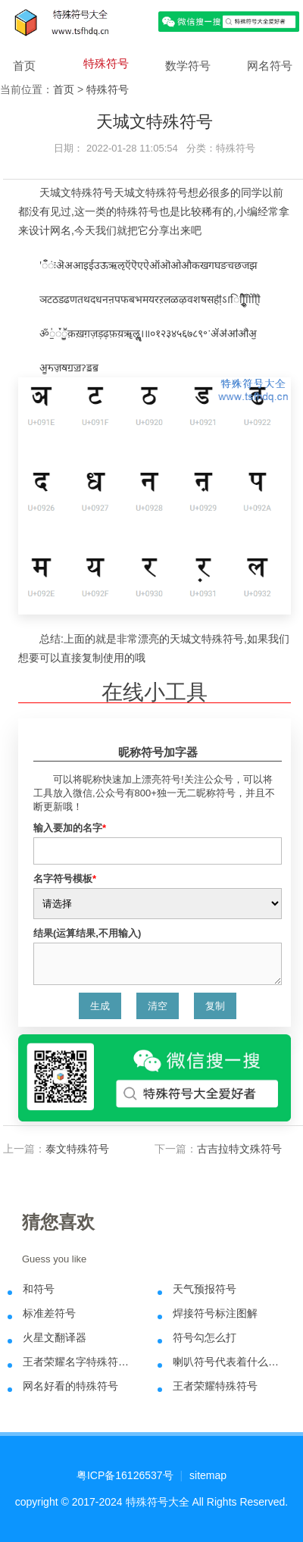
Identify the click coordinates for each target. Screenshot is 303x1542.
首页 (24, 65)
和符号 (39, 1289)
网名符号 (269, 65)
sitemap (207, 1475)
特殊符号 (106, 63)
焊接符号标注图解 (215, 1313)
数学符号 (188, 65)
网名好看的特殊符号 (70, 1386)
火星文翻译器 (54, 1337)
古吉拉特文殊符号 (239, 1149)
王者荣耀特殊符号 (215, 1386)
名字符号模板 (64, 878)
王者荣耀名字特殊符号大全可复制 (79, 1362)
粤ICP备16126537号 (125, 1475)
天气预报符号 (204, 1289)
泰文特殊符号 (77, 1149)
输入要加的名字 (69, 828)
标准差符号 (49, 1313)
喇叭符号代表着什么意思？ (229, 1362)
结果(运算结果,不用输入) (87, 933)
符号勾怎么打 (204, 1337)
